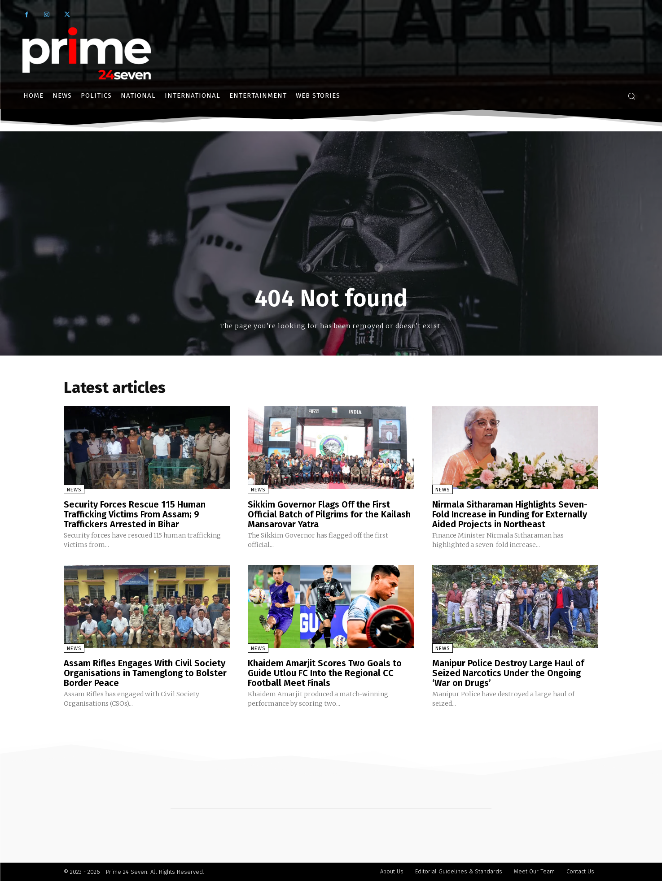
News (74, 490)
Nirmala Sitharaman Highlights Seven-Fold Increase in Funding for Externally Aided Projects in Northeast (509, 514)
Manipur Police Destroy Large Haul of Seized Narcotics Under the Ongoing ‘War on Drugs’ (508, 673)
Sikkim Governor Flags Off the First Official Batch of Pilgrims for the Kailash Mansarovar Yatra (329, 514)
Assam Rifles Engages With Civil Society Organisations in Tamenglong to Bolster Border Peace (145, 673)
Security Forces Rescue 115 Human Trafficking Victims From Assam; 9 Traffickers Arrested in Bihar (135, 514)
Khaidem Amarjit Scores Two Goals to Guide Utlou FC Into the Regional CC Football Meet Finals (325, 673)
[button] (631, 96)
